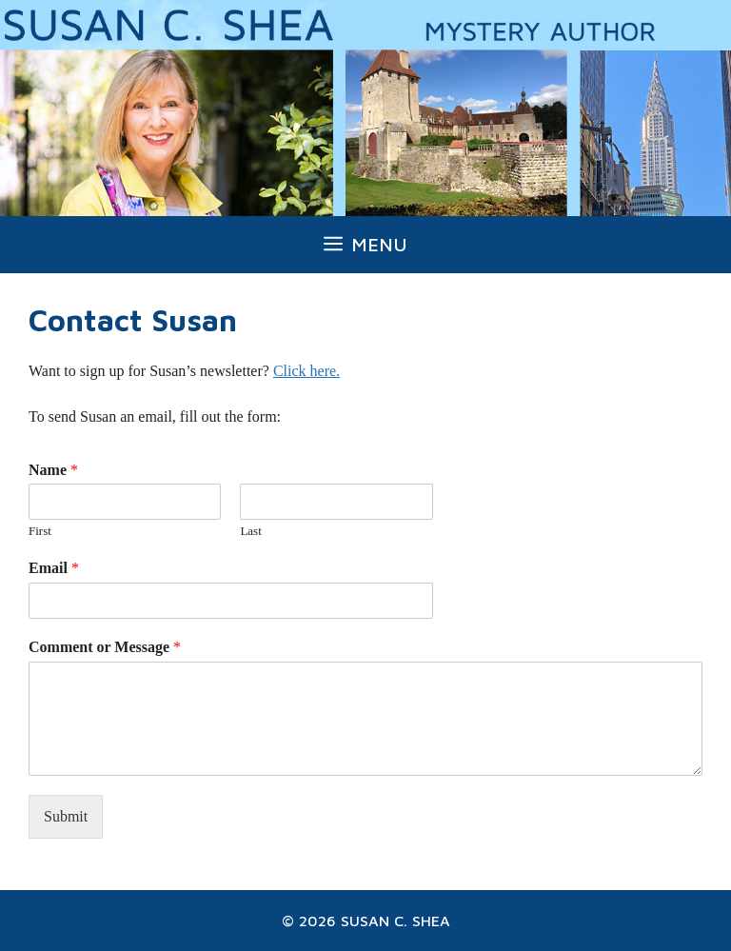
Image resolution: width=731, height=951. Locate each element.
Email (54, 568)
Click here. (306, 371)
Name (53, 470)
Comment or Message (105, 647)
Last (250, 531)
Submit (66, 816)
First (40, 531)
